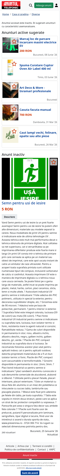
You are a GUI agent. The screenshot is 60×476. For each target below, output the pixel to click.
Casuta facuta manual (35, 110)
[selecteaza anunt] (14, 41)
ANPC (52, 449)
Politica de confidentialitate (19, 449)
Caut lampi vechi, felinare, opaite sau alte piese (38, 134)
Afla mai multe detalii (33, 468)
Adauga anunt (43, 5)
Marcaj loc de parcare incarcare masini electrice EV (38, 42)
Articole (10, 446)
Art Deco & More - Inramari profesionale (35, 89)
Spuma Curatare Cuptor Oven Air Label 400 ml (36, 67)
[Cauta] (30, 5)
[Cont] (56, 5)
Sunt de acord (30, 472)
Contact (41, 449)
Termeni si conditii (42, 446)
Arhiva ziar (23, 446)
